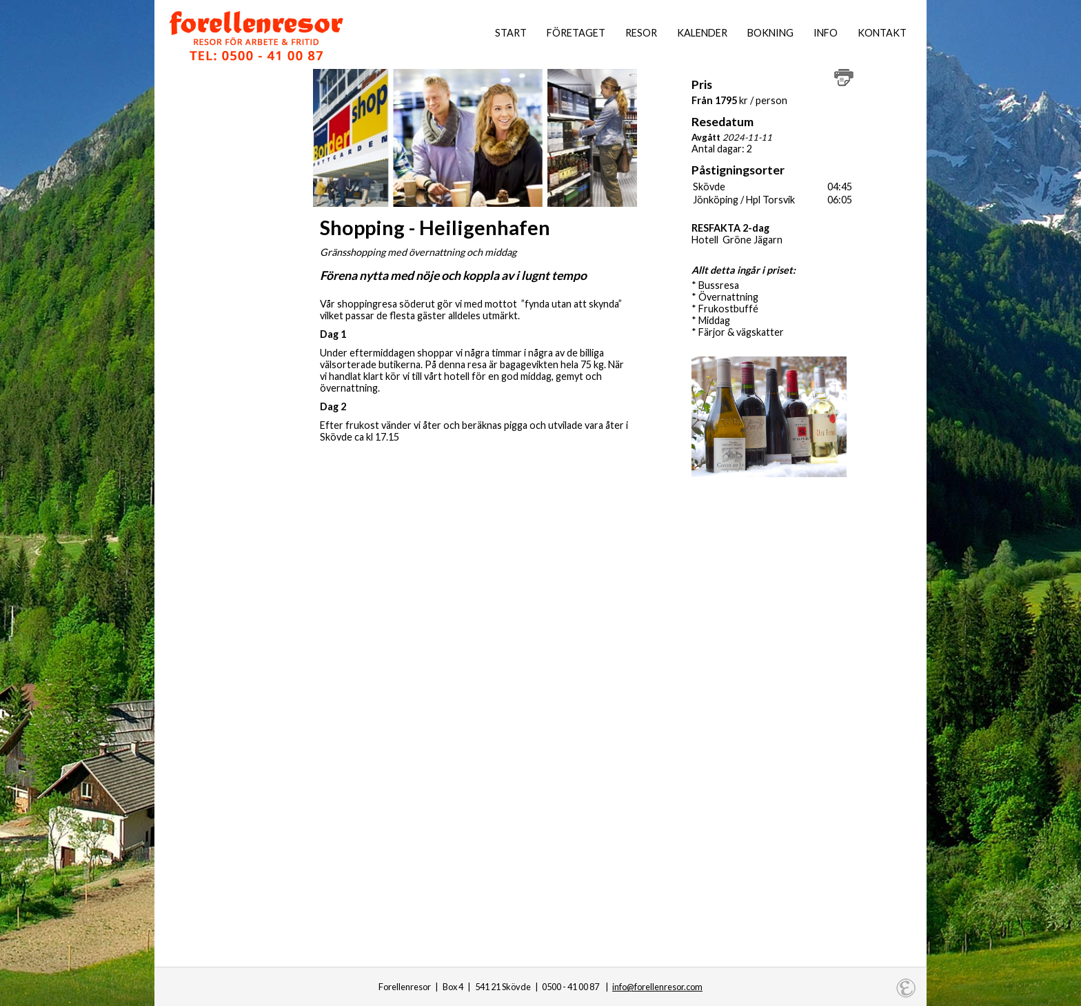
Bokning (770, 33)
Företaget (576, 33)
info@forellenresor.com (657, 986)
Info (826, 33)
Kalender (702, 33)
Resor (641, 33)
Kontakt (882, 33)
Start (511, 33)
